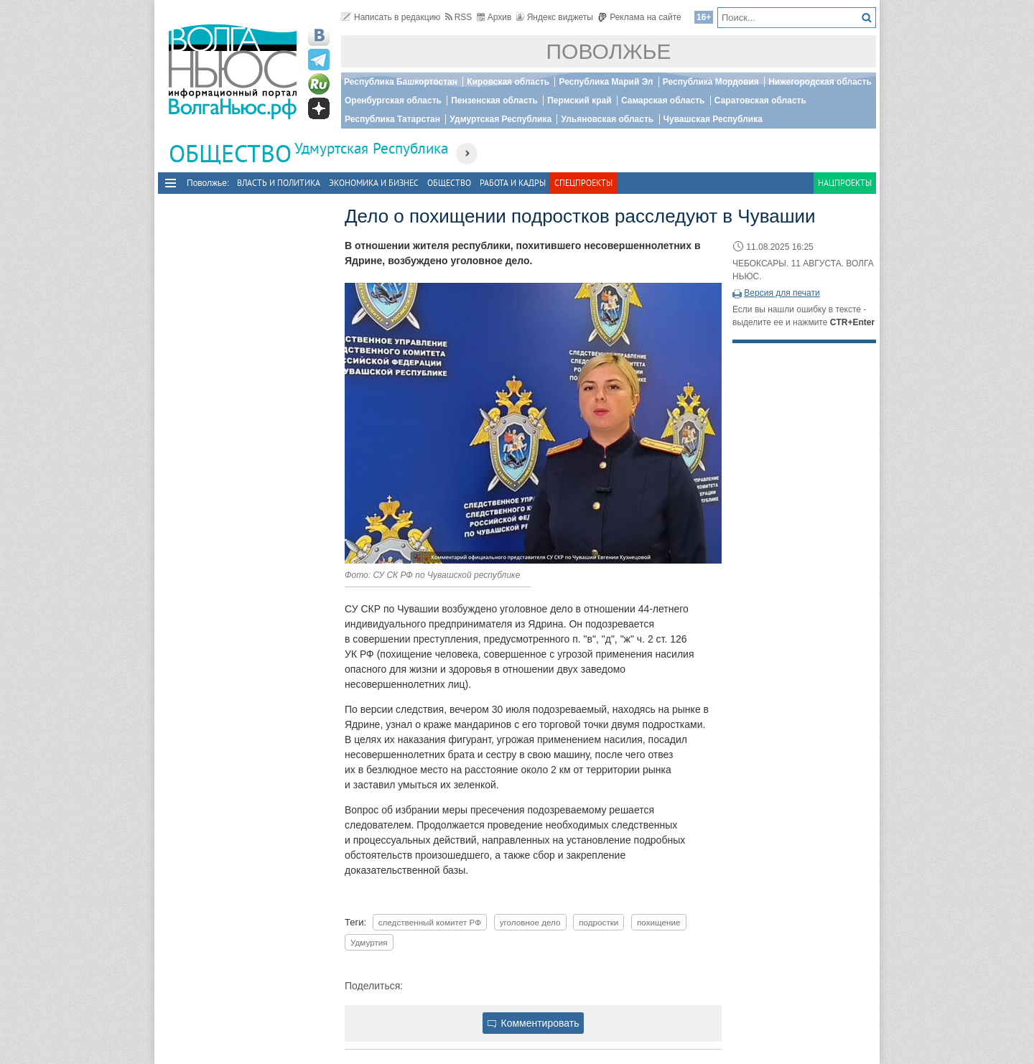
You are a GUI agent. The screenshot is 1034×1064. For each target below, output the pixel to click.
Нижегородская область (820, 82)
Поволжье (608, 51)
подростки (598, 922)
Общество (449, 182)
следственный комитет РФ (429, 922)
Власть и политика (278, 182)
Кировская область (508, 82)
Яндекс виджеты (554, 17)
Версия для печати (781, 293)
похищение (659, 922)
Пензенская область (494, 100)
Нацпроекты (845, 182)
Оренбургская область (393, 100)
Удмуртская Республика (500, 119)
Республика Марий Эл (606, 82)
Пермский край (579, 100)
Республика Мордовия (711, 82)
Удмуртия (369, 942)
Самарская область (663, 100)
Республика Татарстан (392, 119)
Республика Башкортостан (400, 82)
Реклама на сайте (639, 17)
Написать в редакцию (390, 17)
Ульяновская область (607, 119)
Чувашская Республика (713, 119)
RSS (458, 17)
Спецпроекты (583, 182)
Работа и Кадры (513, 182)
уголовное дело (530, 922)
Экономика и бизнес (374, 182)
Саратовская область (760, 100)
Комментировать (533, 1023)
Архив (494, 17)
